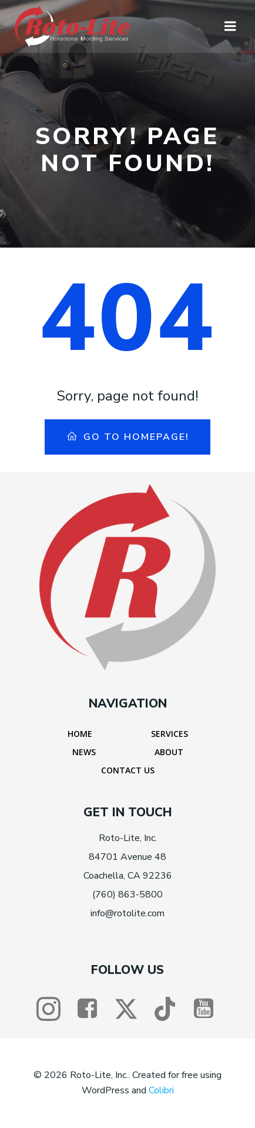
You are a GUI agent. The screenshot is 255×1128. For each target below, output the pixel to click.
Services (169, 733)
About (169, 751)
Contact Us (128, 770)
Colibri (161, 1090)
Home (80, 733)
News (84, 751)
